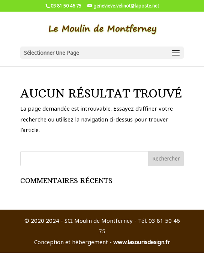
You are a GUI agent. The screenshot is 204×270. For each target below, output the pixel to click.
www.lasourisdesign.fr (141, 242)
